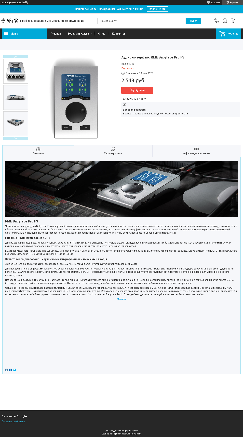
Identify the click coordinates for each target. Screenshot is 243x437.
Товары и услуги (78, 33)
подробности (157, 9)
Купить (140, 90)
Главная (56, 33)
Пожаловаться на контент (128, 434)
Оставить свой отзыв (13, 421)
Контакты (118, 33)
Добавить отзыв (233, 21)
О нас (101, 33)
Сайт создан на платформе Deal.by (121, 431)
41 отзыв (215, 2)
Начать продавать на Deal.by (14, 2)
